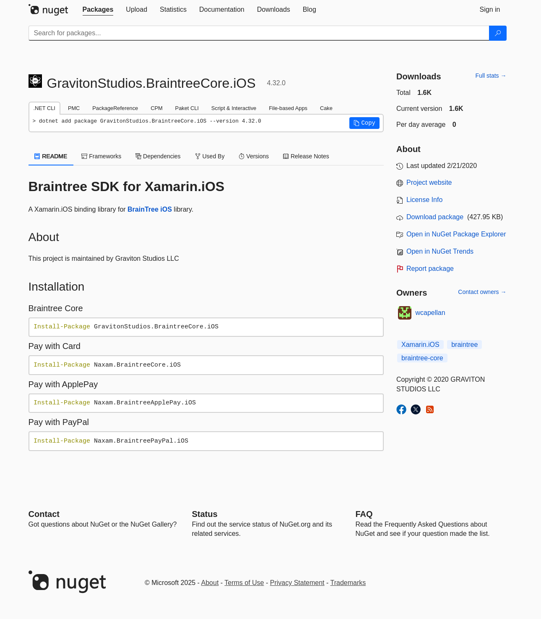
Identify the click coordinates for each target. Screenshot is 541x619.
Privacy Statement (297, 582)
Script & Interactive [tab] (233, 108)
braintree (464, 344)
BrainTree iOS (149, 209)
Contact (44, 514)
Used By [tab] (210, 156)
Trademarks (348, 582)
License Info (424, 199)
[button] (364, 123)
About (210, 582)
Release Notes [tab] (306, 156)
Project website (429, 182)
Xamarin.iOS (420, 344)
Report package (430, 268)
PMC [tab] (74, 108)
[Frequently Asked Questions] (364, 514)
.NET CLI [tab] (44, 108)
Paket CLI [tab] (187, 108)
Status (205, 514)
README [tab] (51, 156)
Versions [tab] (254, 156)
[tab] (98, 9)
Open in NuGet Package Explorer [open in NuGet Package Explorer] (456, 234)
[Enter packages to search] (259, 33)
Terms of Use (244, 582)
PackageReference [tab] (115, 108)
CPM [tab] (156, 108)
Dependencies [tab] (157, 156)
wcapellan (430, 312)
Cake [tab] (326, 108)
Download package (434, 216)
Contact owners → (482, 292)
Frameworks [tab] (101, 156)
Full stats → (491, 75)
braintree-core (422, 358)
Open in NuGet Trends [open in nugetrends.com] (439, 251)
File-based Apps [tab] (288, 108)
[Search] (498, 33)
